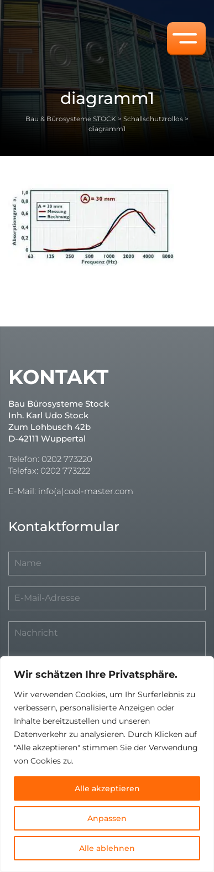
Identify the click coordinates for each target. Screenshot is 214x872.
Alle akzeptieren (107, 788)
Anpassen (107, 818)
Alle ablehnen (107, 848)
